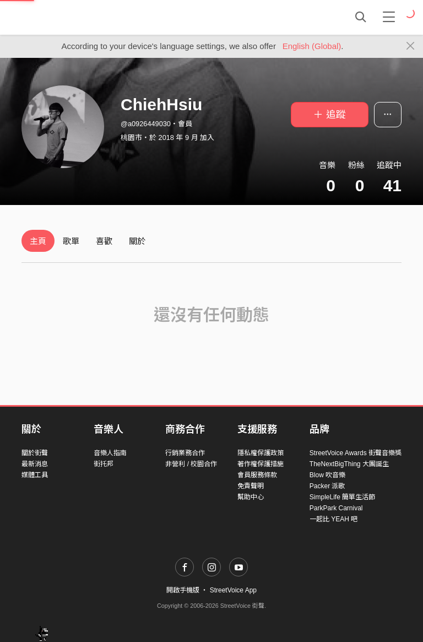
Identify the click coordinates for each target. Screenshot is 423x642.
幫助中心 (250, 497)
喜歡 (104, 241)
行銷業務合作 (185, 453)
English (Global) (312, 46)
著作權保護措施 (260, 464)
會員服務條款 (257, 475)
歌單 (71, 241)
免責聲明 (250, 486)
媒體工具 (34, 475)
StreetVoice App (233, 590)
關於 (137, 241)
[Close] (410, 46)
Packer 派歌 (327, 486)
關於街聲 (34, 453)
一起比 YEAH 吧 (333, 519)
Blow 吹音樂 (327, 475)
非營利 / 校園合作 (191, 464)
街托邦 (103, 464)
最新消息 (34, 464)
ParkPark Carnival (336, 508)
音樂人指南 (110, 453)
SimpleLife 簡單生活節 (342, 497)
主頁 (38, 241)
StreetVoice (66, 17)
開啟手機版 (182, 590)
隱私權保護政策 (260, 453)
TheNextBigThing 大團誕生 (349, 464)
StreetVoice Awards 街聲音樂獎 (356, 453)
